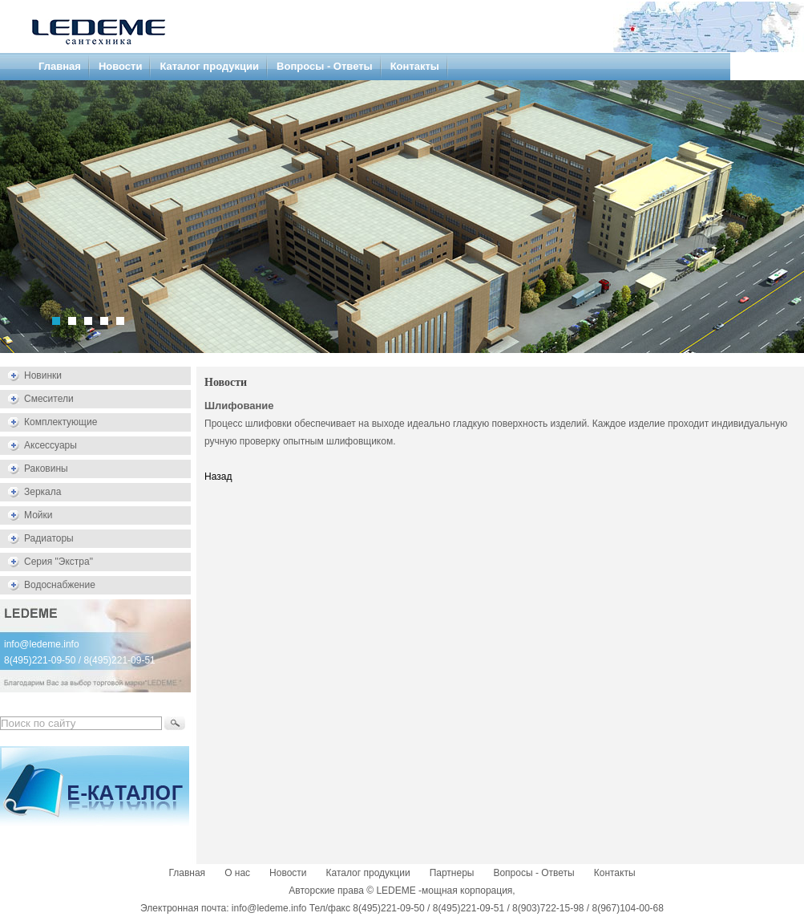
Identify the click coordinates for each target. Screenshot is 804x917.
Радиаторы (49, 538)
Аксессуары (50, 445)
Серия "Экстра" (58, 561)
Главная (59, 66)
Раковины (46, 468)
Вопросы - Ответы (325, 66)
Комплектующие (60, 422)
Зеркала (42, 491)
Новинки (43, 375)
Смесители (49, 398)
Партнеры (452, 872)
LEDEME (395, 890)
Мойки (38, 515)
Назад (218, 476)
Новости (121, 66)
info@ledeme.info (41, 644)
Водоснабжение (59, 584)
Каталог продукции (209, 66)
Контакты (414, 66)
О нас (237, 872)
